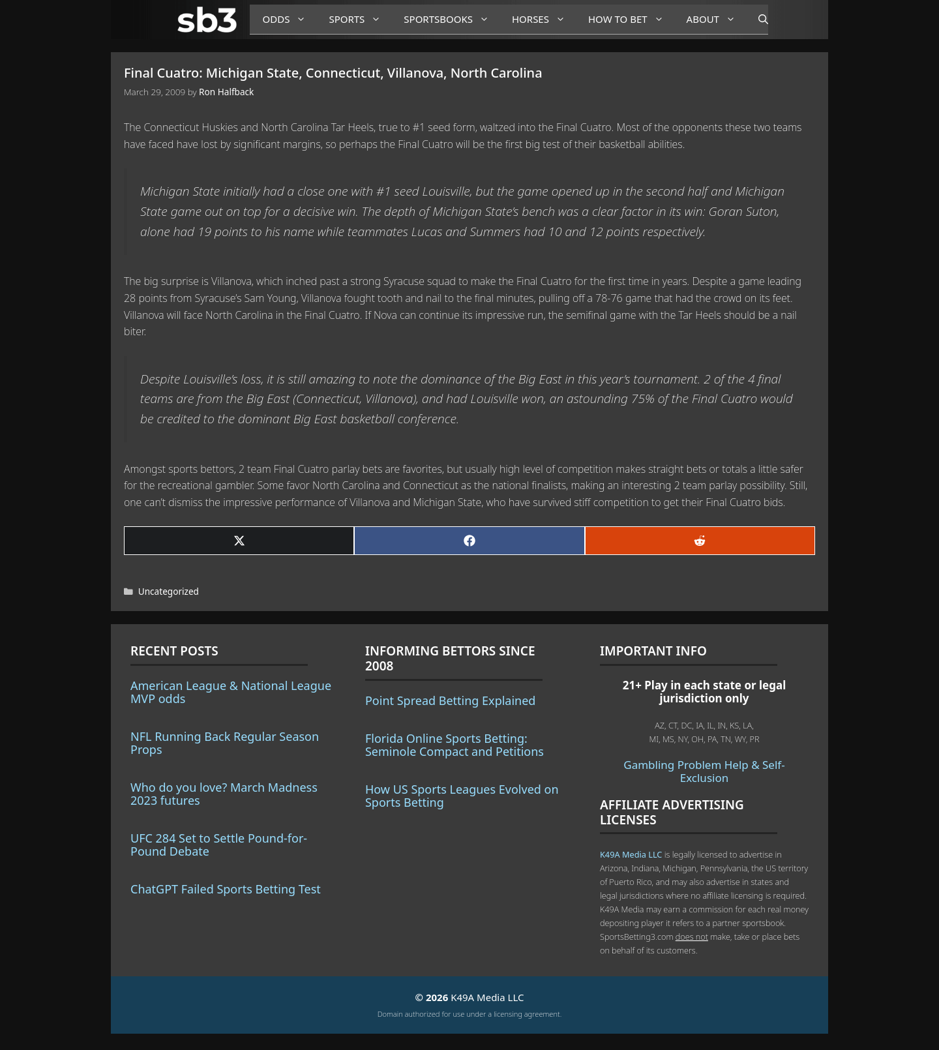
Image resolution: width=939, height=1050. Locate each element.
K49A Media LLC (631, 854)
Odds (289, 19)
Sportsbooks (451, 19)
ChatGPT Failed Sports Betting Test (225, 889)
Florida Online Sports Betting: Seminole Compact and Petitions (454, 744)
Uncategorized (168, 591)
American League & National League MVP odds (230, 692)
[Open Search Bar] (756, 20)
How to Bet (631, 19)
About (716, 19)
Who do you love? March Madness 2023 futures (224, 793)
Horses (543, 19)
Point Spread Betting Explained (450, 700)
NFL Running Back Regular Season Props (224, 742)
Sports (360, 19)
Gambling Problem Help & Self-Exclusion (703, 771)
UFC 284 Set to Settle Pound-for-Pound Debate (218, 844)
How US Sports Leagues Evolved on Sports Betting (462, 795)
